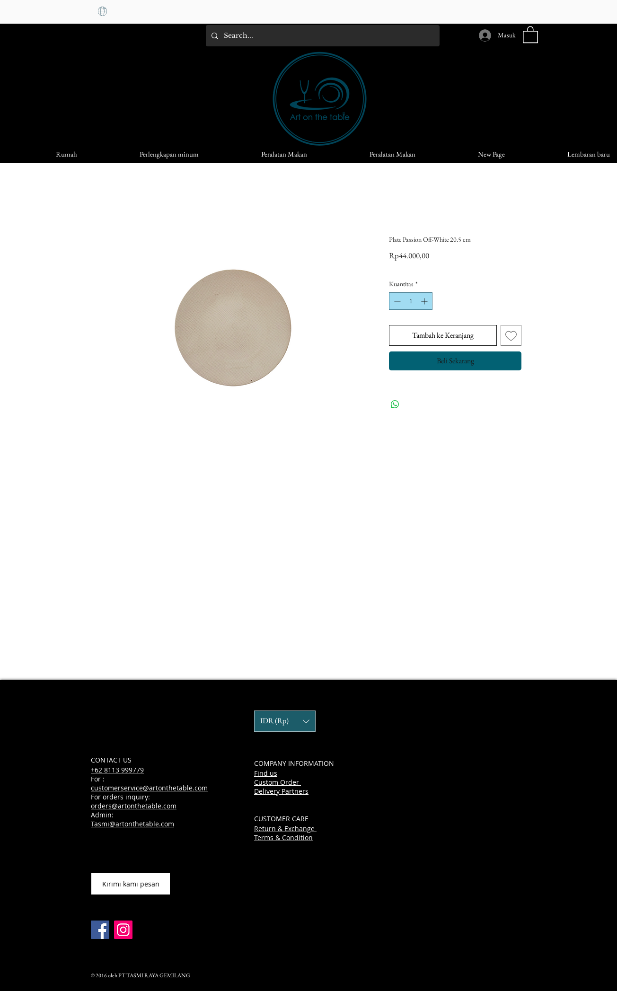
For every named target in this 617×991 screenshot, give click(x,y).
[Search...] (322, 35)
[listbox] (285, 721)
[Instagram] (123, 930)
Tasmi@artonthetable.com (132, 823)
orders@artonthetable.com (133, 805)
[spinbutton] (410, 301)
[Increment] (425, 301)
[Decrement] (396, 301)
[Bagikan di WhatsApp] (395, 404)
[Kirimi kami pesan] (130, 883)
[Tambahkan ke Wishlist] (511, 335)
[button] (530, 34)
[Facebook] (100, 930)
